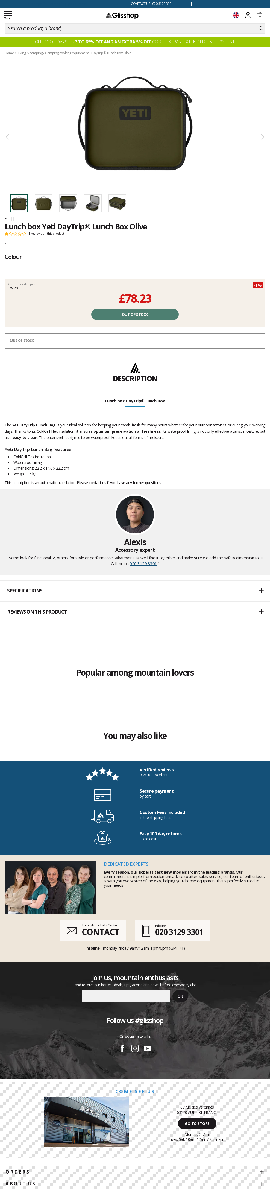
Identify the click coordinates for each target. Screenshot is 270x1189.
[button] (135, 591)
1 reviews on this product (46, 234)
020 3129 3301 (143, 563)
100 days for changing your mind (56, 4)
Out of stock (135, 314)
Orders (17, 1172)
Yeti (9, 219)
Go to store (197, 1123)
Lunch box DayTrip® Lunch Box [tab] (135, 400)
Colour (13, 257)
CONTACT (100, 931)
